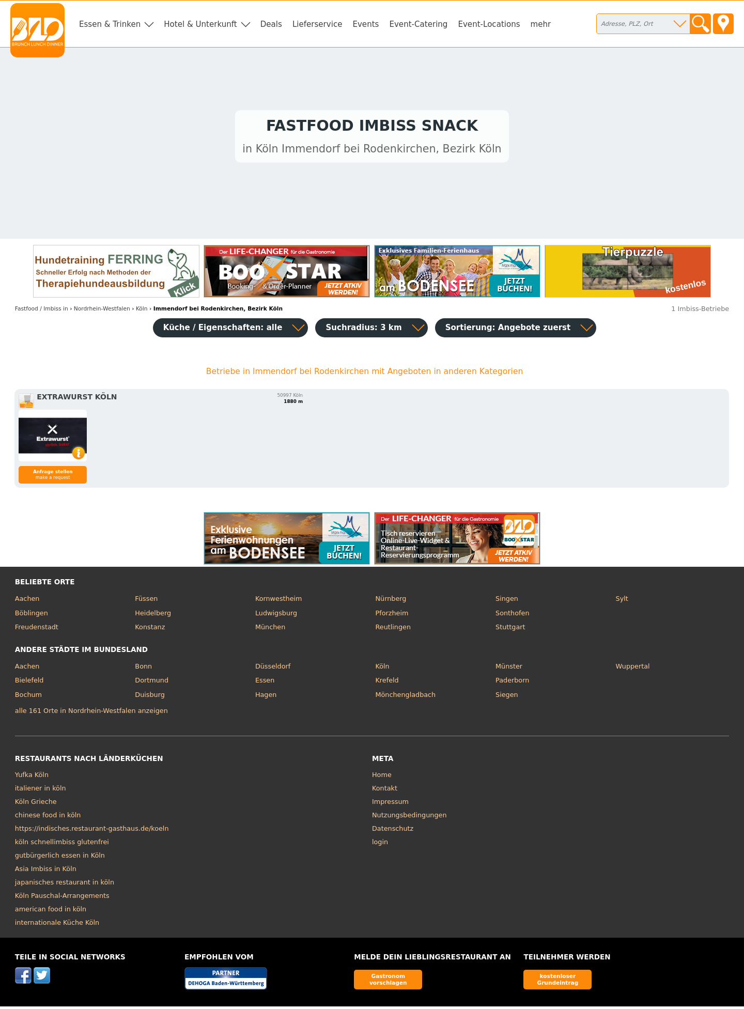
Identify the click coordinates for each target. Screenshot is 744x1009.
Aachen (27, 601)
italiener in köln (40, 791)
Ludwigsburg (276, 615)
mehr (541, 24)
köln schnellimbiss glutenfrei (62, 844)
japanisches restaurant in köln (64, 885)
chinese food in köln (48, 817)
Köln (382, 669)
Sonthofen (512, 615)
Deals (271, 24)
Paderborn (512, 683)
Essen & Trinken (110, 24)
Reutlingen (393, 629)
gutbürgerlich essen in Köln (60, 858)
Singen (506, 601)
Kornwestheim (278, 601)
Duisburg (150, 697)
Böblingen (31, 615)
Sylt (622, 601)
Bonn (143, 669)
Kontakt (384, 791)
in (41, 311)
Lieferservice (317, 24)
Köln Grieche (36, 804)
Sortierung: (508, 330)
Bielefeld (29, 683)
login (380, 844)
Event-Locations (489, 24)
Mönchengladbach (405, 697)
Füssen (146, 601)
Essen (264, 683)
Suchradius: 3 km (363, 330)
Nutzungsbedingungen (409, 817)
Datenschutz (392, 831)
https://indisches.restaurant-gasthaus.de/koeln (92, 831)
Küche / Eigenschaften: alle (223, 330)
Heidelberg (153, 615)
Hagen (266, 697)
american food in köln (50, 911)
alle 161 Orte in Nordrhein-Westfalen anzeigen (91, 713)
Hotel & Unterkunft (200, 24)
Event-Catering (418, 24)
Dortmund (151, 683)
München (270, 629)
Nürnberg (390, 601)
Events (365, 24)
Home (382, 777)
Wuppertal (633, 669)
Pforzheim (391, 615)
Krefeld (386, 683)
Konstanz (150, 629)
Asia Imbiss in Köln (45, 871)
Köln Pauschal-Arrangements (62, 898)
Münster (508, 669)
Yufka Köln (32, 777)
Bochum (28, 697)
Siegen (506, 697)
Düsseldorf (272, 669)
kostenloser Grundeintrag (557, 981)
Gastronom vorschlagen (388, 981)
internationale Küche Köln (57, 925)
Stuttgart (510, 629)
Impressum (390, 804)
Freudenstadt (36, 629)
